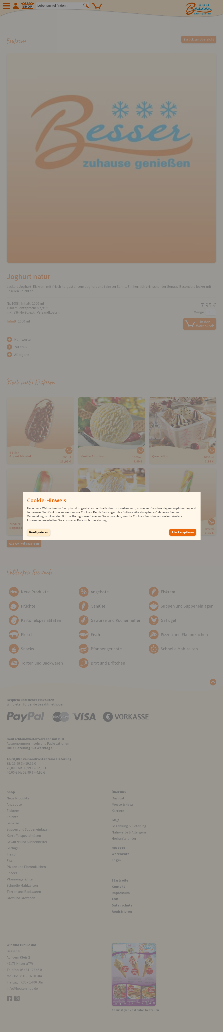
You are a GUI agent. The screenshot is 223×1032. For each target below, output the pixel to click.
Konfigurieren (38, 532)
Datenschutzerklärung (92, 520)
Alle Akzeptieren (182, 532)
